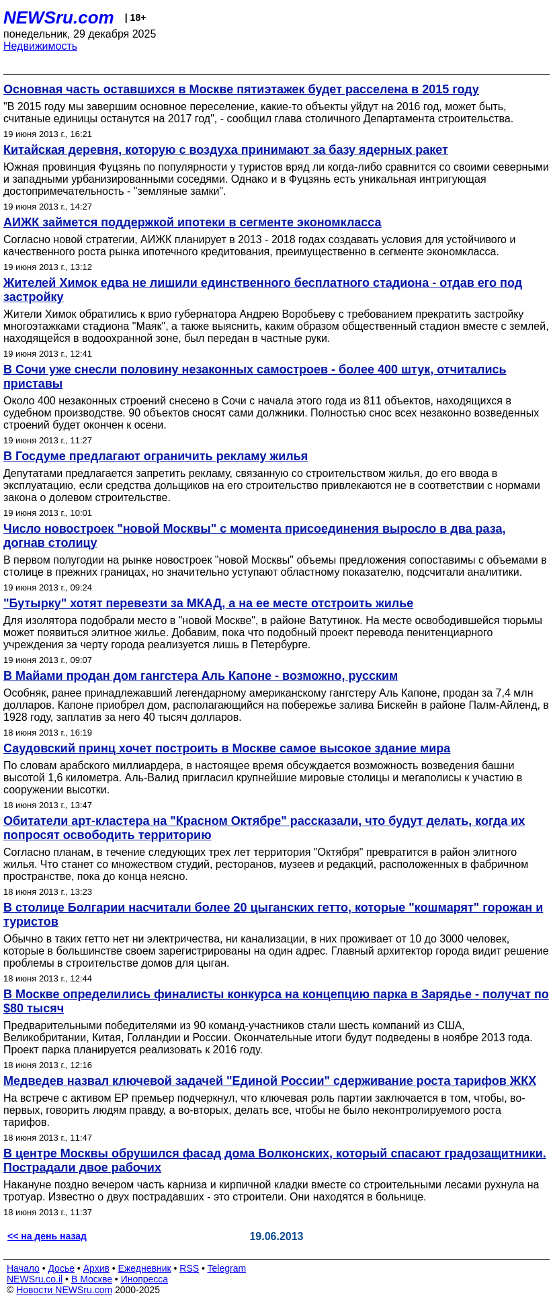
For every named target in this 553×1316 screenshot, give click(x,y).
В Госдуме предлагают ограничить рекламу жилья (155, 456)
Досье (61, 1268)
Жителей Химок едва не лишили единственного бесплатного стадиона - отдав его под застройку (262, 290)
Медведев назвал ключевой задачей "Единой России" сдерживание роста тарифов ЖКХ (269, 1081)
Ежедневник (144, 1268)
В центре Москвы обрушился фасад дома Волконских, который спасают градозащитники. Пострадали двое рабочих (274, 1160)
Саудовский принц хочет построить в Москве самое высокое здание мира (226, 748)
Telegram (227, 1268)
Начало (23, 1268)
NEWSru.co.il (34, 1279)
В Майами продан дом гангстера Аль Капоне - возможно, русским (200, 676)
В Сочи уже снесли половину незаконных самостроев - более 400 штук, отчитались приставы (255, 376)
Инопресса (145, 1279)
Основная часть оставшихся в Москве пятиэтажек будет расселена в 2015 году (241, 89)
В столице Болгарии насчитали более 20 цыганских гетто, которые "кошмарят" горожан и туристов (273, 914)
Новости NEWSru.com (64, 1289)
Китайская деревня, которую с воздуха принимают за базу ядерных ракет (225, 150)
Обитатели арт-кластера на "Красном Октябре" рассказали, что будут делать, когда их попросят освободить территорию (264, 828)
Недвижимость (40, 46)
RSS (189, 1268)
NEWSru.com (58, 17)
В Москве (91, 1279)
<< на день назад (47, 1236)
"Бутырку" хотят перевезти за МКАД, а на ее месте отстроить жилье (208, 603)
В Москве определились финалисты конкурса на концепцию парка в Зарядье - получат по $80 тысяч (276, 1001)
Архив (96, 1268)
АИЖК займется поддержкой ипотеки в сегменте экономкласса (192, 222)
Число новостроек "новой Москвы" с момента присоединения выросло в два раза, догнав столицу (254, 536)
